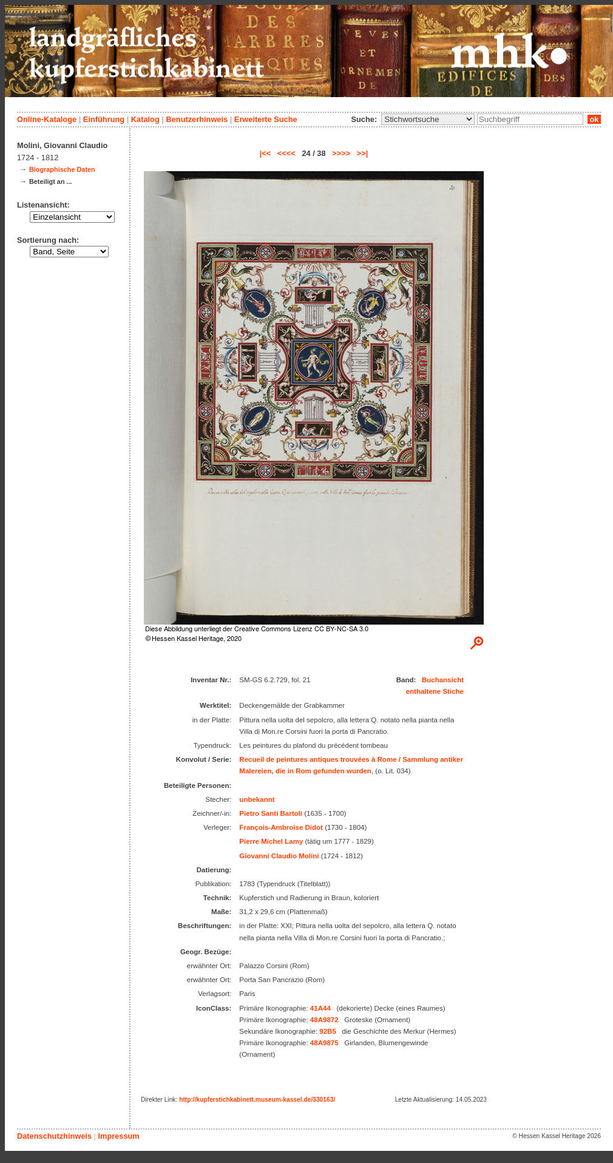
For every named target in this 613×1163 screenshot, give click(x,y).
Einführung (103, 119)
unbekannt (256, 799)
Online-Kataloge (46, 119)
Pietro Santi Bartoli (270, 813)
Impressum (118, 1136)
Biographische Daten (62, 169)
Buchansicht (443, 679)
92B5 (327, 1031)
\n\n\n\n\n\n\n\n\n (428, 119)
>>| (362, 153)
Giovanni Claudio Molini (279, 856)
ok (594, 119)
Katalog (145, 119)
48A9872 (324, 1019)
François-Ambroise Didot (281, 827)
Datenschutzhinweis (54, 1136)
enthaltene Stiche (435, 691)
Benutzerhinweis (197, 119)
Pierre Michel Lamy (271, 841)
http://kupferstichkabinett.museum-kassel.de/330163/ (257, 1099)
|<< (265, 153)
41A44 (320, 1008)
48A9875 (324, 1042)
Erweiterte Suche (265, 119)
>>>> (341, 153)
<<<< (286, 153)
